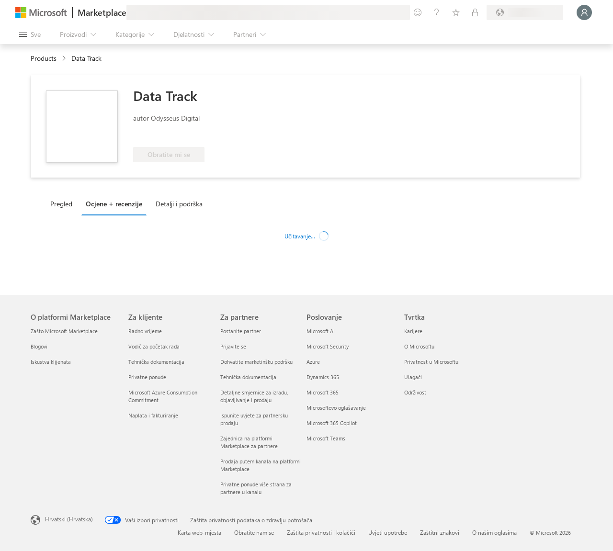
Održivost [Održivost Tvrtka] (415, 392)
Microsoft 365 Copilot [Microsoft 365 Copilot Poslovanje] (331, 423)
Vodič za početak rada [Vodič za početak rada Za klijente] (154, 346)
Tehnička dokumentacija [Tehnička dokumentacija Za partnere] (248, 377)
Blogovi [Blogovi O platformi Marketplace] (39, 346)
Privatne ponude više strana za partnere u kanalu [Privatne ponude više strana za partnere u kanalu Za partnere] (256, 488)
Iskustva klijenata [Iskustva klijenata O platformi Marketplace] (51, 361)
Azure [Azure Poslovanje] (313, 361)
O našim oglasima (494, 532)
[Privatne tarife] (475, 12)
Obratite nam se (254, 532)
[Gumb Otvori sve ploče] (30, 34)
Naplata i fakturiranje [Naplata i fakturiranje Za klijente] (153, 415)
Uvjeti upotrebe (387, 532)
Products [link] (44, 58)
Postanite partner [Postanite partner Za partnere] (240, 331)
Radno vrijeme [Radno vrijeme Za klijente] (145, 331)
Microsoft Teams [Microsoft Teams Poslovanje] (325, 438)
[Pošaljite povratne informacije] (417, 12)
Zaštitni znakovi (439, 532)
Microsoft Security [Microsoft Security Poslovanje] (327, 346)
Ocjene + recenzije (114, 203)
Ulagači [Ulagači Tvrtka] (413, 377)
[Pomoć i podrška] (436, 12)
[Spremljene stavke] (456, 12)
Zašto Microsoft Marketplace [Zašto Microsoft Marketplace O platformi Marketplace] (64, 331)
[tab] (63, 203)
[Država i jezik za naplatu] (525, 12)
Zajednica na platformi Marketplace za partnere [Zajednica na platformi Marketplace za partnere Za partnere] (249, 442)
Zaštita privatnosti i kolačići (321, 532)
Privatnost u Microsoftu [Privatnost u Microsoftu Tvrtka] (431, 361)
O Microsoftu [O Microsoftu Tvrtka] (419, 346)
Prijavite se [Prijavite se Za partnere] (233, 346)
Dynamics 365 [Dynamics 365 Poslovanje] (322, 377)
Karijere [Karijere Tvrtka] (413, 331)
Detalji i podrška (179, 203)
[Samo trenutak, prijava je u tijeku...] (584, 12)
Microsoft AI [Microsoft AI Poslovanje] (320, 331)
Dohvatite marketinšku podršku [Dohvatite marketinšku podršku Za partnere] (256, 361)
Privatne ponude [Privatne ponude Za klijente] (147, 377)
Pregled (61, 203)
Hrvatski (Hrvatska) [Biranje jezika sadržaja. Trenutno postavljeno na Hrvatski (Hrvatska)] (69, 519)
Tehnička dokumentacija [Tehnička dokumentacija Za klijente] (156, 361)
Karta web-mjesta (199, 532)
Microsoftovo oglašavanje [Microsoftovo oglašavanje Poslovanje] (336, 407)
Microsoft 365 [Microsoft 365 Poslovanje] (322, 392)
